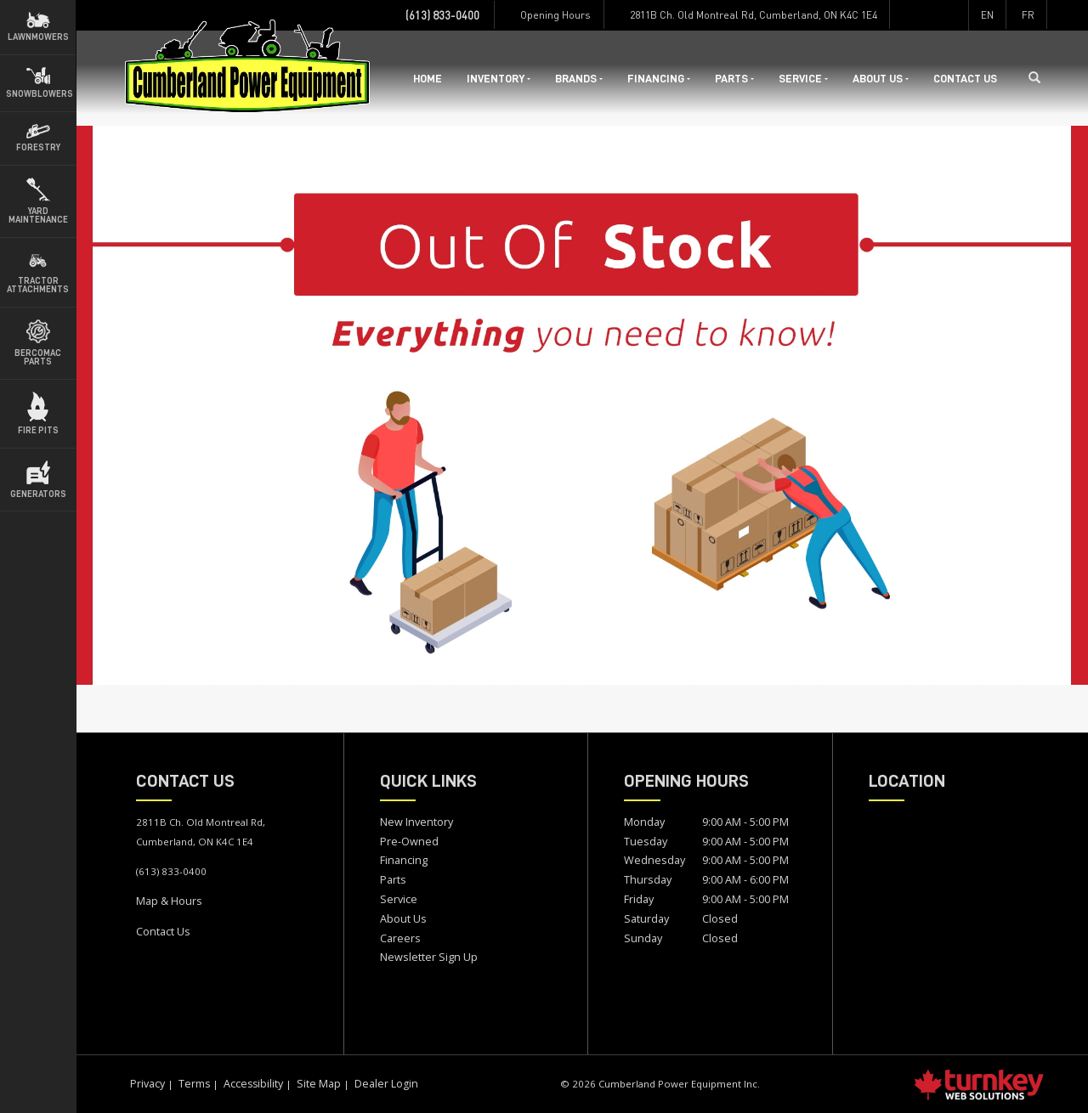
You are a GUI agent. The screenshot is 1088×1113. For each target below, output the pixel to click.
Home (427, 78)
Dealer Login (386, 1083)
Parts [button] (734, 78)
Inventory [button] (498, 78)
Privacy (147, 1083)
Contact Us (965, 78)
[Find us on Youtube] (953, 15)
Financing (404, 859)
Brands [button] (579, 78)
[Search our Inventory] (1040, 78)
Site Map (319, 1083)
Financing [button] (658, 78)
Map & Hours (169, 900)
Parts (393, 879)
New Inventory (416, 821)
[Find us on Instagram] (929, 15)
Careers (400, 938)
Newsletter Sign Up (429, 956)
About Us (403, 918)
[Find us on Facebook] (904, 15)
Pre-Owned (409, 841)
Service (398, 899)
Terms (194, 1083)
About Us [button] (881, 78)
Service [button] (803, 78)
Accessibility (253, 1083)
